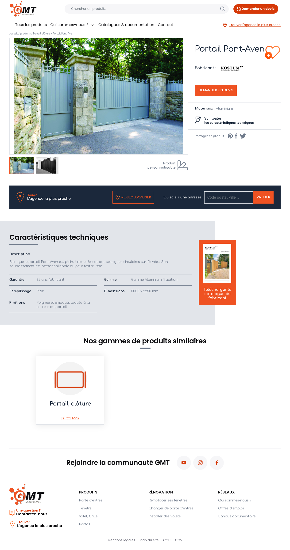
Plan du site (149, 540)
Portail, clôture (41, 33)
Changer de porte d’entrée (171, 508)
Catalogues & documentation (126, 24)
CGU (166, 540)
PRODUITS (88, 492)
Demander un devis (215, 90)
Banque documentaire (236, 516)
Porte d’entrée (90, 500)
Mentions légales (121, 540)
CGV (178, 540)
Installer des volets (165, 516)
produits (25, 33)
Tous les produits (31, 24)
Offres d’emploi (231, 508)
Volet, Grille (88, 516)
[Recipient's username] (229, 197)
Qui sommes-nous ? (72, 24)
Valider (263, 197)
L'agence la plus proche (49, 197)
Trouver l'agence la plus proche (252, 25)
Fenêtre (85, 508)
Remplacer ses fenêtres (168, 500)
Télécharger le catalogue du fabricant (217, 272)
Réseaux (226, 492)
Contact (165, 24)
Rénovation (161, 492)
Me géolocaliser (133, 197)
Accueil (13, 33)
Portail (84, 524)
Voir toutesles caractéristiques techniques (229, 121)
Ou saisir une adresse (182, 197)
